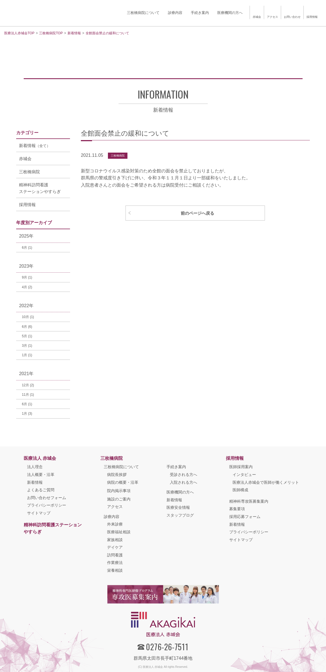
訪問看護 (115, 555)
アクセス (115, 506)
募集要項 (237, 509)
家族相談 (115, 539)
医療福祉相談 (119, 532)
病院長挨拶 (117, 474)
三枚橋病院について (121, 467)
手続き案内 (176, 467)
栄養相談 (115, 570)
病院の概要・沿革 (122, 482)
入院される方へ (183, 482)
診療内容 (111, 516)
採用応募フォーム (244, 516)
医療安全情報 (178, 507)
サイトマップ (38, 513)
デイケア (115, 547)
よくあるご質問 (40, 490)
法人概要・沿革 (40, 474)
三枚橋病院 (118, 155)
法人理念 (35, 467)
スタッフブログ (180, 515)
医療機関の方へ (180, 492)
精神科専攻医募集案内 (248, 501)
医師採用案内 (241, 467)
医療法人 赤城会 (40, 458)
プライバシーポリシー (46, 505)
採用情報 (235, 458)
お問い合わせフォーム (46, 497)
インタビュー (244, 474)
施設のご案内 (119, 499)
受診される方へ (183, 474)
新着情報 (35, 482)
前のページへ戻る (197, 213)
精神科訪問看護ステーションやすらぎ (53, 528)
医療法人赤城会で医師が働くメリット (266, 482)
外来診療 (115, 524)
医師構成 (240, 490)
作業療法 (115, 562)
